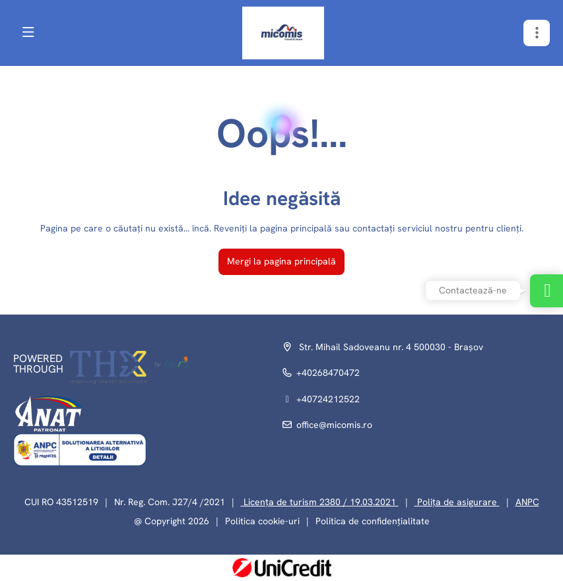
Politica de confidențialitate (372, 521)
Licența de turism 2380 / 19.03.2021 (320, 502)
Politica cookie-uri (262, 521)
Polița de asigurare (457, 502)
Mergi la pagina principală (281, 261)
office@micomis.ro (334, 425)
